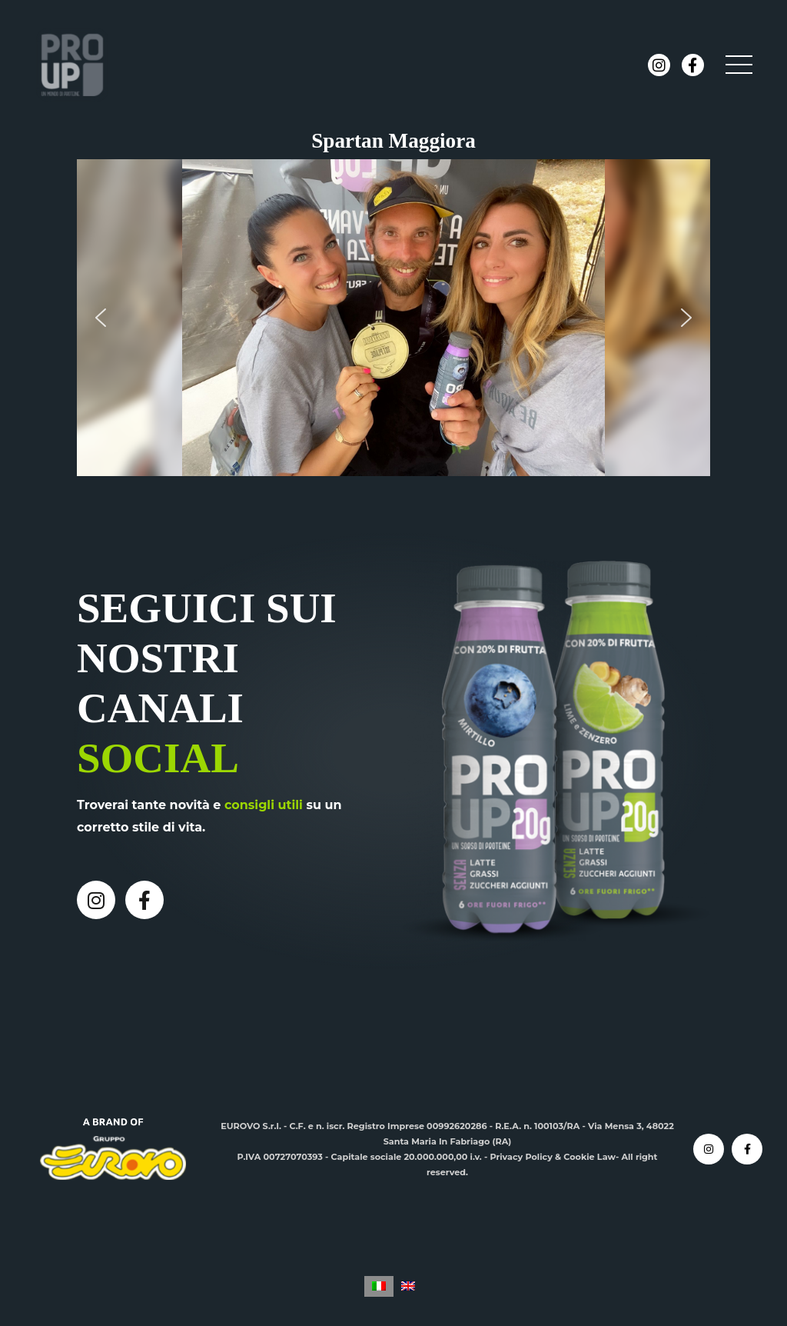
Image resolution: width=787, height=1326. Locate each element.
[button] (100, 317)
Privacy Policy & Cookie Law (553, 1156)
